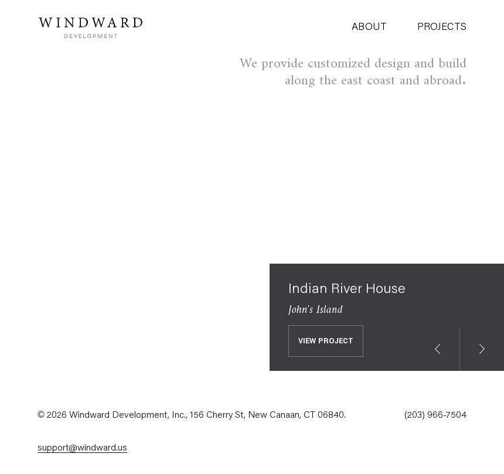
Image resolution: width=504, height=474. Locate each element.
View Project (325, 341)
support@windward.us (82, 448)
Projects (441, 27)
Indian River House (347, 289)
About (369, 27)
